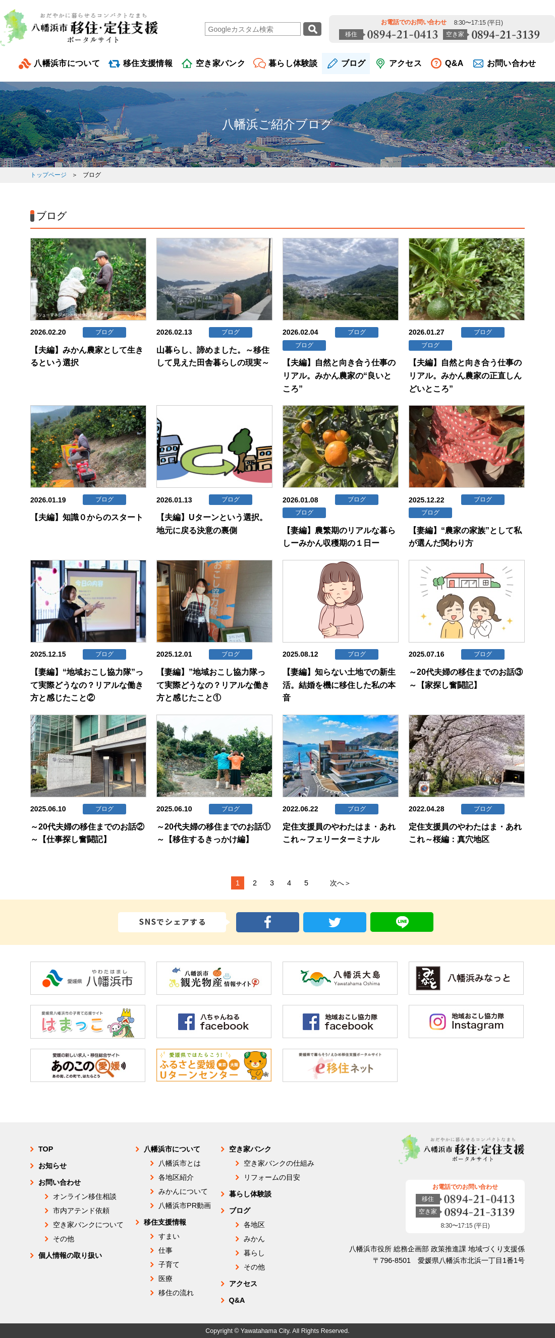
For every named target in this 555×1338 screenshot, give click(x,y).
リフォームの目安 (272, 1177)
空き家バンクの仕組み (279, 1163)
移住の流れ (176, 1293)
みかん (254, 1239)
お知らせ (52, 1166)
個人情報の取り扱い (70, 1255)
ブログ (353, 63)
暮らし (254, 1253)
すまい (169, 1236)
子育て (169, 1264)
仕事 (165, 1250)
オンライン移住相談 (85, 1196)
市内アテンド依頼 (81, 1210)
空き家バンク (220, 63)
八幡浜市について (67, 63)
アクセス (405, 63)
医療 (165, 1279)
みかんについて (183, 1191)
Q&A (454, 63)
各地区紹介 (176, 1177)
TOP (45, 1149)
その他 (63, 1239)
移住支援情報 (148, 63)
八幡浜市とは (179, 1163)
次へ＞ (340, 883)
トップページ (48, 174)
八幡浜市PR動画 (184, 1205)
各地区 (254, 1225)
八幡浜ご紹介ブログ (277, 124)
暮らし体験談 (293, 63)
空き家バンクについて (88, 1225)
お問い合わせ (511, 63)
